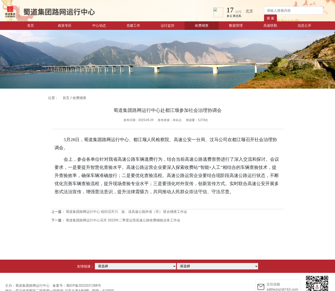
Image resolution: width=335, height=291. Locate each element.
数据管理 (236, 25)
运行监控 (167, 25)
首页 (37, 25)
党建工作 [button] (133, 25)
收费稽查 (202, 25)
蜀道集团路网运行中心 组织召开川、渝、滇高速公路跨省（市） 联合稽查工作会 (126, 212)
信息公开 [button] (304, 25)
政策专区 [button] (65, 25)
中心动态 (99, 25)
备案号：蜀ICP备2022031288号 (77, 286)
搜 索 (270, 18)
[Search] (293, 10)
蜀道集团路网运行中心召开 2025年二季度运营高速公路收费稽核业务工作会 (123, 220)
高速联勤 (270, 25)
